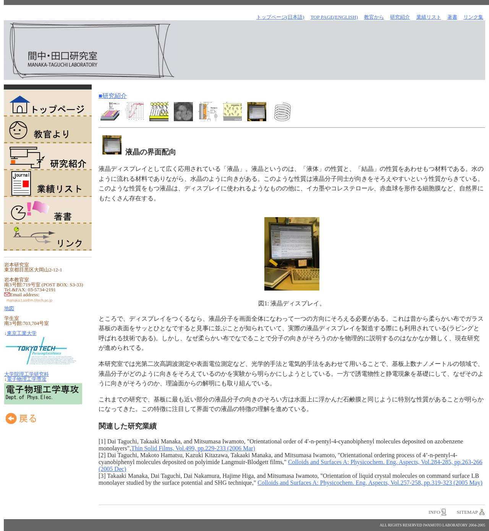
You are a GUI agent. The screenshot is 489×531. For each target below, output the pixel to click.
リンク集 (473, 17)
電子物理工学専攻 (27, 379)
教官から (374, 17)
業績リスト (48, 183)
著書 (48, 210)
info (434, 512)
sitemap (467, 512)
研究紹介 (48, 156)
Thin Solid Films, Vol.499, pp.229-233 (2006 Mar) (193, 448)
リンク (48, 237)
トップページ (48, 103)
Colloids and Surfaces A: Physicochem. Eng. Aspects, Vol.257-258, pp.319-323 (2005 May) (370, 482)
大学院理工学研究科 (26, 374)
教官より (48, 130)
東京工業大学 (22, 333)
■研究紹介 (113, 96)
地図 (9, 308)
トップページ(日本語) (280, 17)
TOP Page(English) (334, 17)
